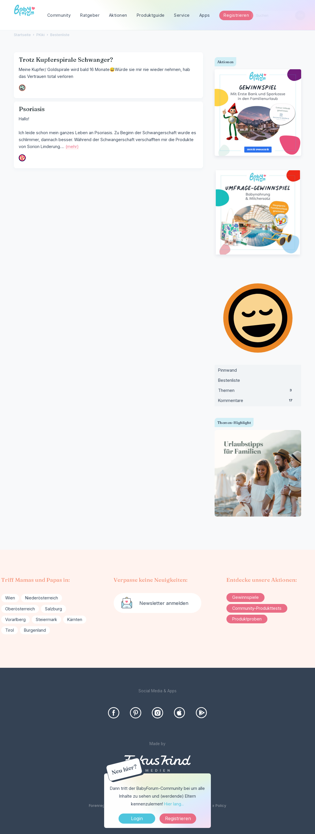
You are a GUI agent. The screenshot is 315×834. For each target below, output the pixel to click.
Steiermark (46, 619)
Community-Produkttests (257, 608)
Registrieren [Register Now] (178, 818)
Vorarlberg (15, 619)
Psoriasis (32, 109)
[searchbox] (278, 15)
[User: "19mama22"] (22, 87)
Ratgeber (90, 15)
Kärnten (74, 619)
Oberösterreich (20, 608)
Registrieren (236, 15)
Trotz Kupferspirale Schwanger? (66, 59)
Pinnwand (227, 370)
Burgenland (35, 630)
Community (59, 15)
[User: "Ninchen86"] (22, 157)
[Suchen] (300, 15)
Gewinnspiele (245, 597)
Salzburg (53, 608)
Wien (10, 597)
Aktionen (118, 15)
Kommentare (258, 402)
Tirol (9, 630)
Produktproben (247, 618)
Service (182, 15)
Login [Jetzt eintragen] (137, 818)
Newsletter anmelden (163, 603)
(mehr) (72, 146)
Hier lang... (174, 803)
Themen (258, 392)
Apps (204, 15)
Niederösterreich (41, 597)
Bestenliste (229, 380)
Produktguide (151, 15)
